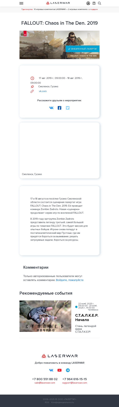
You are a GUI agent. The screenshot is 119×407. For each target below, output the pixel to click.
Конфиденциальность (62, 402)
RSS (47, 402)
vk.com (38, 91)
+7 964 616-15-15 (74, 379)
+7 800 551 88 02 (45, 379)
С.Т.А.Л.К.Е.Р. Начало (86, 317)
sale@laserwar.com (45, 382)
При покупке (27, 9)
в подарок (93, 9)
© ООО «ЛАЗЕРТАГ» (65, 399)
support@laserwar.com (74, 382)
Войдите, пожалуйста (69, 280)
